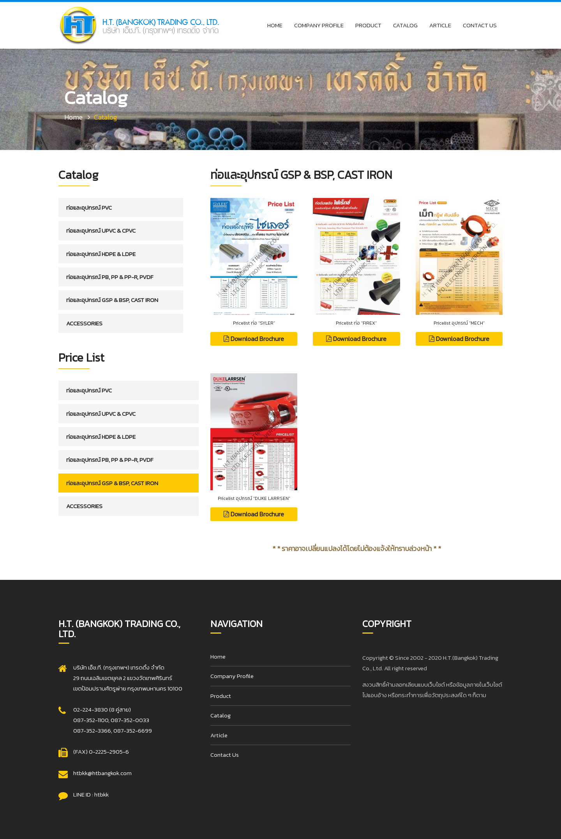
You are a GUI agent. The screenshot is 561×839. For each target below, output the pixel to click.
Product (368, 25)
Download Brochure (254, 338)
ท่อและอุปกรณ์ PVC (89, 207)
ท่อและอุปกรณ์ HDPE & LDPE (101, 253)
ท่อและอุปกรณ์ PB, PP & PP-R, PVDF (109, 276)
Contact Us (480, 25)
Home (274, 25)
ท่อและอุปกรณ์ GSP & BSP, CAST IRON (112, 299)
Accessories (84, 323)
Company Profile (319, 25)
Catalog (405, 25)
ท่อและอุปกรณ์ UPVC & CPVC (101, 230)
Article (440, 25)
